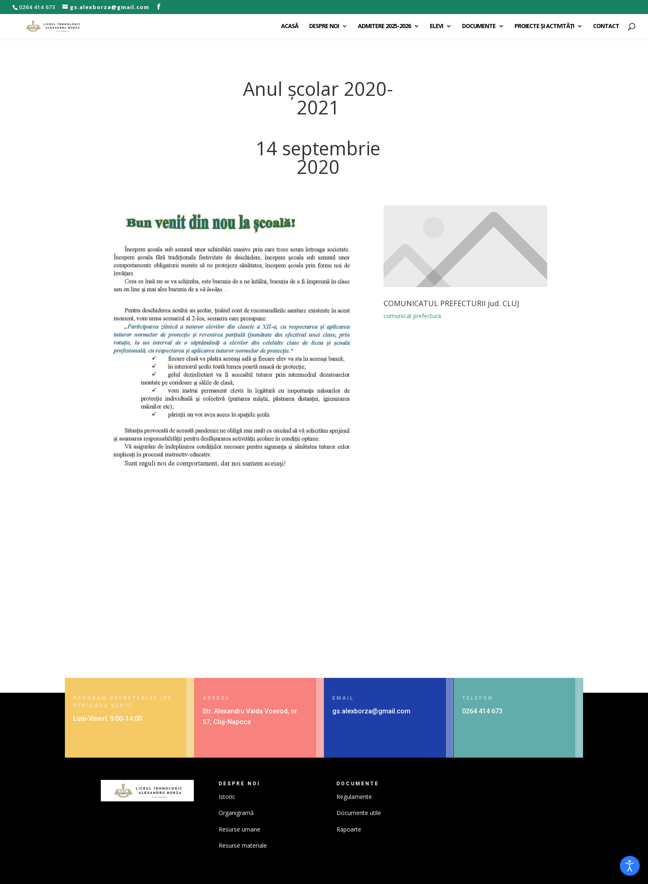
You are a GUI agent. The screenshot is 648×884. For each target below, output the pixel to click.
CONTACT (606, 26)
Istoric (227, 797)
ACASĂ (289, 26)
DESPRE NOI (324, 26)
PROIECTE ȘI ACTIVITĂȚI (544, 26)
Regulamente (354, 797)
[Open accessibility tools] (630, 866)
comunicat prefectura (411, 321)
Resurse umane (239, 829)
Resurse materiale (243, 845)
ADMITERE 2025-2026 (384, 26)
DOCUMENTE (479, 26)
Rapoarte (348, 829)
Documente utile (358, 813)
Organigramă (236, 813)
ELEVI (436, 26)
